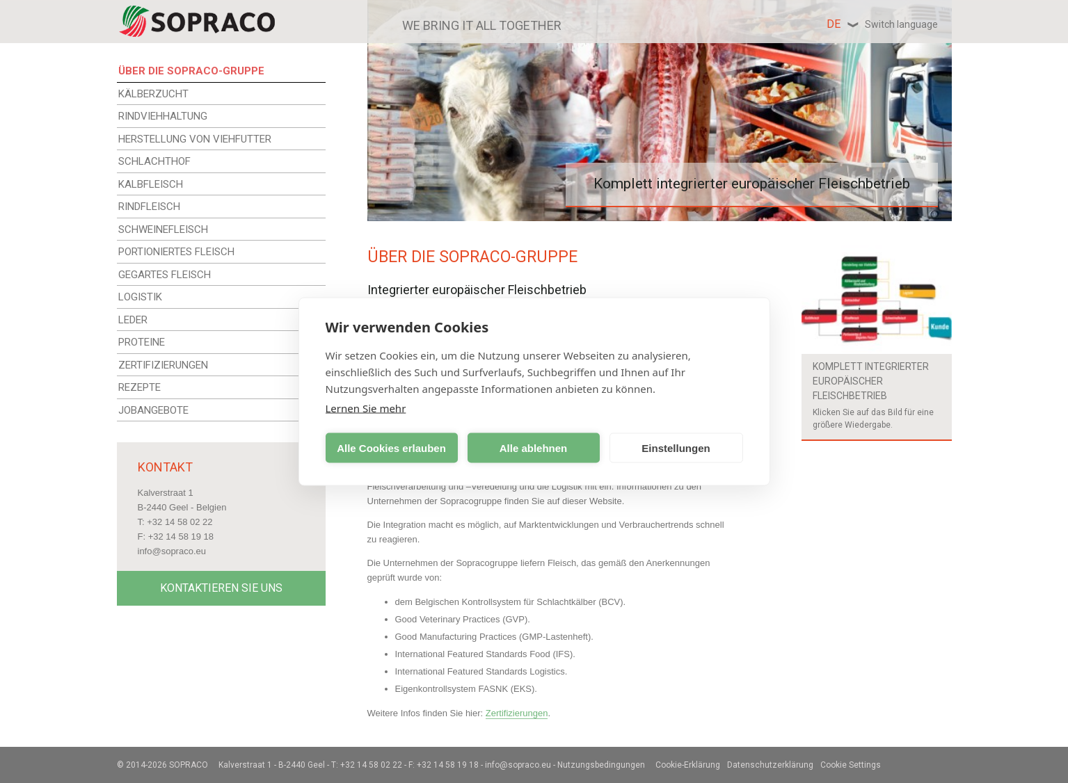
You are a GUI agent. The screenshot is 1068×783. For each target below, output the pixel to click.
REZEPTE (139, 387)
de (882, 24)
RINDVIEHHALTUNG (162, 116)
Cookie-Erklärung (687, 765)
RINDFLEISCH (149, 206)
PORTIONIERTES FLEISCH (176, 251)
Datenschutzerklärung (770, 765)
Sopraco (188, 765)
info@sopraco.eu (172, 551)
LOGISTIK (140, 297)
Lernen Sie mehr (366, 408)
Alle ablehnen (534, 447)
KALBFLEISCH (150, 184)
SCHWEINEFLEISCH (163, 229)
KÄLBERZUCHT (153, 94)
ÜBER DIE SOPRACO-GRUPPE (191, 71)
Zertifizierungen (517, 713)
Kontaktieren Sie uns (221, 588)
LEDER (133, 320)
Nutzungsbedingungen (601, 765)
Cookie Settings (850, 765)
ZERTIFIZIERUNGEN (163, 365)
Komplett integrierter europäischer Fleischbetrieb (871, 381)
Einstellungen (675, 447)
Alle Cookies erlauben (391, 447)
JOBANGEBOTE (153, 410)
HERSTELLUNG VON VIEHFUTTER (194, 139)
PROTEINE (141, 342)
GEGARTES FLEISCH (164, 274)
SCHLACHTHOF (154, 161)
